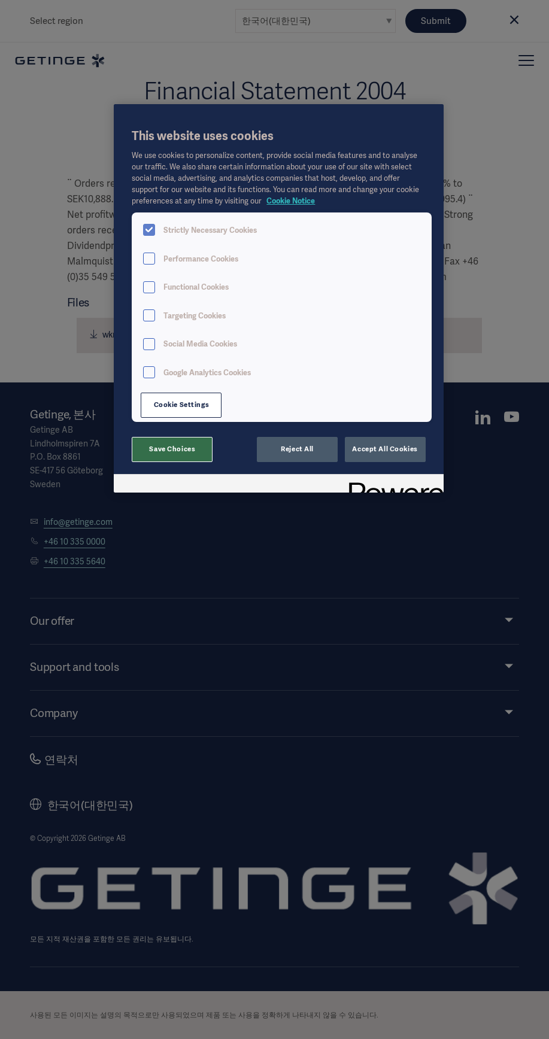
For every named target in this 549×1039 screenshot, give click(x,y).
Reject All (297, 449)
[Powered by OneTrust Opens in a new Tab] (392, 485)
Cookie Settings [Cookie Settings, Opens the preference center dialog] (182, 404)
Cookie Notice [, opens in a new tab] (290, 201)
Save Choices (172, 449)
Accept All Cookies (384, 449)
